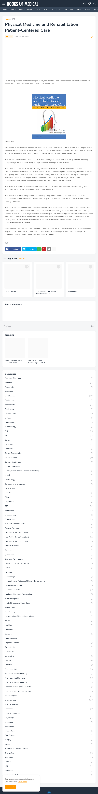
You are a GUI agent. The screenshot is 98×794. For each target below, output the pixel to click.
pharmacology (49, 700)
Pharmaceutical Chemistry (49, 678)
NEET (72, 10)
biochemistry (49, 405)
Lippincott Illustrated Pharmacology (49, 594)
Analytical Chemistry (49, 378)
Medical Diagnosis (49, 598)
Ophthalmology (49, 638)
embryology (49, 510)
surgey (49, 744)
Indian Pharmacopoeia (49, 585)
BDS (38, 10)
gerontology (49, 554)
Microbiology (49, 612)
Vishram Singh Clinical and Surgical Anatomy (49, 779)
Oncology (49, 634)
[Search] (95, 4)
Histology (49, 572)
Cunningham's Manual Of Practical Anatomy (49, 471)
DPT (51, 10)
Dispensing (49, 501)
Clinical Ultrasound (49, 466)
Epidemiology (49, 519)
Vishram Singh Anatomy (49, 775)
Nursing (21, 10)
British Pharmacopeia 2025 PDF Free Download (13, 361)
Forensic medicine (49, 546)
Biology (49, 418)
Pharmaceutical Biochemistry (49, 673)
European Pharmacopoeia (49, 524)
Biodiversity (49, 409)
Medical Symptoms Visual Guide (49, 603)
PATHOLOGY (49, 660)
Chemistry (49, 449)
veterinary (49, 770)
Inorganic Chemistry (49, 590)
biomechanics (49, 422)
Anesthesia (49, 387)
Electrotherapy (10, 291)
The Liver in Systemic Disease (49, 748)
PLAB (58, 10)
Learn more (22, 782)
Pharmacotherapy (49, 704)
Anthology (49, 391)
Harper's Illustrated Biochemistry (49, 563)
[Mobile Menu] (3, 4)
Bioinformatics (49, 413)
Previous (7, 326)
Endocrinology (49, 515)
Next (92, 326)
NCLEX (80, 10)
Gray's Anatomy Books (49, 559)
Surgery (49, 740)
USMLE (13, 10)
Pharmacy (49, 709)
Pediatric (49, 665)
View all (22, 258)
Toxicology (49, 757)
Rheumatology (49, 731)
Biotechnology (49, 427)
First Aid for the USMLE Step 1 (49, 532)
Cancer (49, 440)
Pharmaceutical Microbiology (49, 682)
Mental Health (49, 607)
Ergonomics (72, 291)
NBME (87, 10)
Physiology (49, 717)
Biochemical (49, 400)
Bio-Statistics (49, 396)
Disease (49, 497)
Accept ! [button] (10, 787)
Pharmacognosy (49, 695)
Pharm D (30, 10)
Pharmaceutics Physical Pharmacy (49, 691)
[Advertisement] (49, 58)
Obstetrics (49, 629)
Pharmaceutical (49, 669)
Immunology (49, 576)
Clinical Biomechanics (49, 453)
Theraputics (49, 753)
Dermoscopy (49, 488)
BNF (49, 431)
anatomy (49, 382)
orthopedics (49, 651)
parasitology (49, 656)
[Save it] (91, 36)
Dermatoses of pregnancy (49, 484)
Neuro (49, 620)
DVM (45, 10)
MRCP (95, 10)
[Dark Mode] (84, 3)
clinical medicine (49, 457)
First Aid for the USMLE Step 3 (49, 541)
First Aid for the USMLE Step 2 (49, 537)
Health (49, 568)
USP (49, 766)
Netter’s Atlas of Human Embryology (49, 616)
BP (49, 435)
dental (49, 475)
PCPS (65, 10)
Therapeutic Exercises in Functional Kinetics (46, 292)
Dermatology (49, 479)
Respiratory (49, 726)
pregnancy (49, 722)
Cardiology (49, 444)
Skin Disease (49, 735)
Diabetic (49, 493)
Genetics (49, 550)
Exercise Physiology (49, 528)
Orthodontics (49, 647)
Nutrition (49, 625)
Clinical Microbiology (49, 462)
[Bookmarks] (89, 4)
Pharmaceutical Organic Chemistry (49, 687)
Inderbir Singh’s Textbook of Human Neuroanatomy (49, 581)
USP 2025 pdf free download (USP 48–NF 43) (37, 361)
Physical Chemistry (49, 713)
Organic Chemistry (49, 643)
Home (4, 10)
